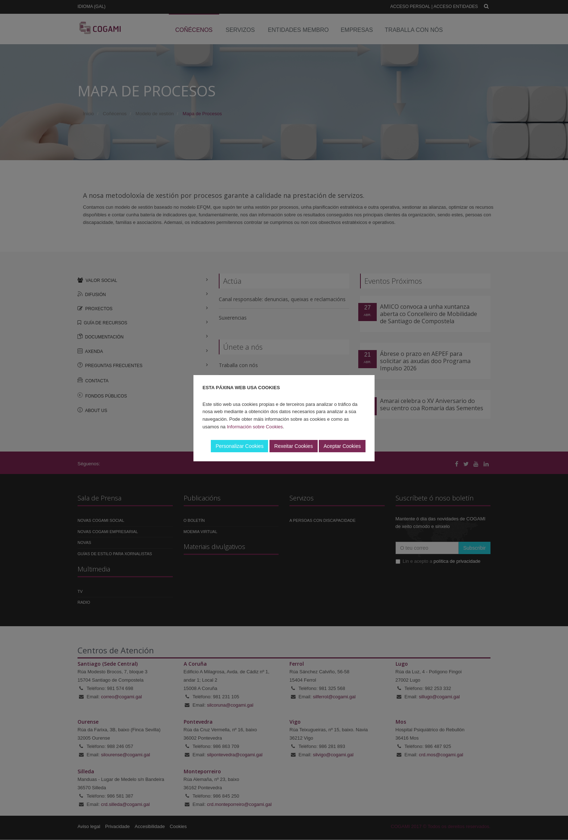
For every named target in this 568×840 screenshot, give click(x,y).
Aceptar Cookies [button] (342, 446)
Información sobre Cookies (255, 426)
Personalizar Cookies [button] (239, 446)
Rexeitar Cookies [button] (293, 446)
